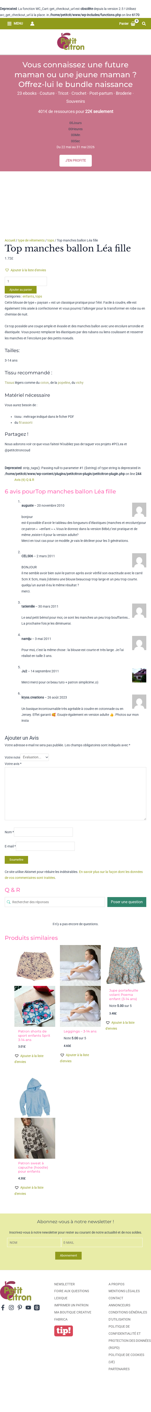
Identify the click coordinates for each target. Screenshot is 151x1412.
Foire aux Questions (71, 1291)
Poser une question (127, 902)
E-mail (10, 846)
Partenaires (119, 1369)
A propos (116, 1284)
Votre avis (13, 764)
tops (50, 240)
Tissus (9, 382)
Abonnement (68, 1255)
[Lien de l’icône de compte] (32, 24)
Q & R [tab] (30, 480)
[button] (144, 24)
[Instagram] (11, 1307)
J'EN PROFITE (75, 160)
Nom (9, 832)
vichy (80, 382)
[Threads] (37, 1307)
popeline (64, 382)
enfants (28, 296)
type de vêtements (31, 240)
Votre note (12, 757)
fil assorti (25, 422)
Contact (116, 1298)
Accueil (10, 240)
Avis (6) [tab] (19, 480)
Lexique (60, 1298)
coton (44, 382)
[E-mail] (102, 1242)
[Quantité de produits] (26, 281)
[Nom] (34, 1242)
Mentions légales (124, 1291)
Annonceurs (119, 1305)
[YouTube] (28, 1307)
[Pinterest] (20, 1307)
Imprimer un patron (71, 1305)
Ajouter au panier (20, 289)
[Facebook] (3, 1307)
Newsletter (64, 1284)
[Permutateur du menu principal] (15, 23)
